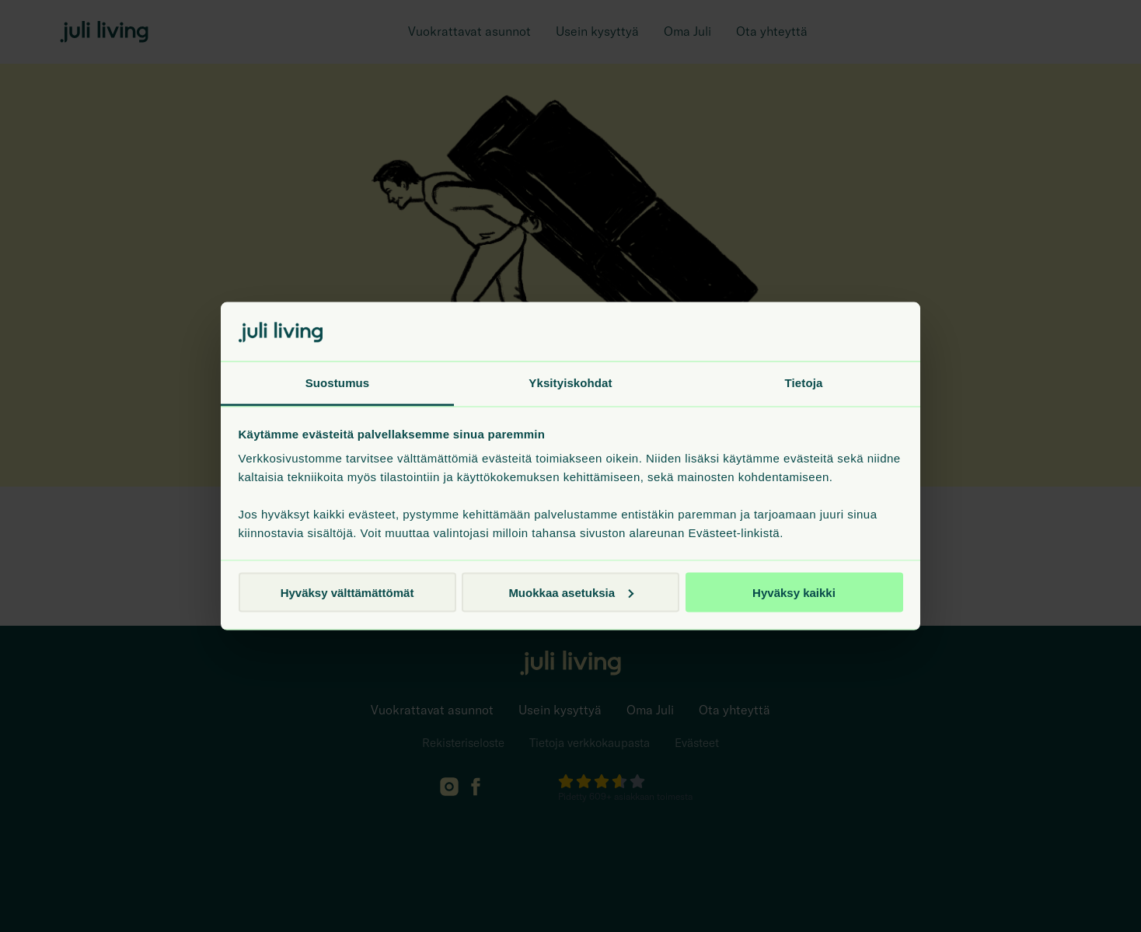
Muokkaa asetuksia (570, 592)
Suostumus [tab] (337, 382)
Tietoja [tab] (804, 382)
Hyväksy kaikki (794, 592)
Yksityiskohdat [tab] (570, 382)
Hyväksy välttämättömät (347, 592)
